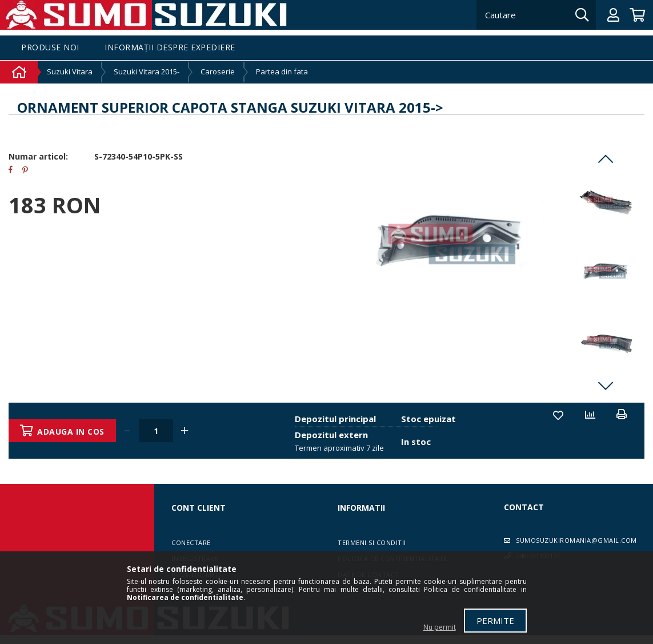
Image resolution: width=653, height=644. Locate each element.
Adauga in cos (72, 431)
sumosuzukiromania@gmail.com (576, 540)
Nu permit (439, 627)
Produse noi (50, 48)
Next (605, 385)
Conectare (191, 542)
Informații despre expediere (170, 48)
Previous (605, 159)
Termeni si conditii (372, 542)
